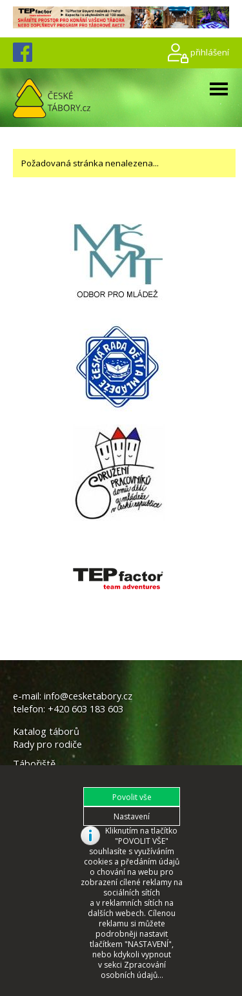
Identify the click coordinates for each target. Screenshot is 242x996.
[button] (131, 790)
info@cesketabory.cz (88, 689)
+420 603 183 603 (85, 702)
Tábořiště (34, 756)
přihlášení (209, 45)
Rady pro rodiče (47, 737)
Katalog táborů (46, 724)
